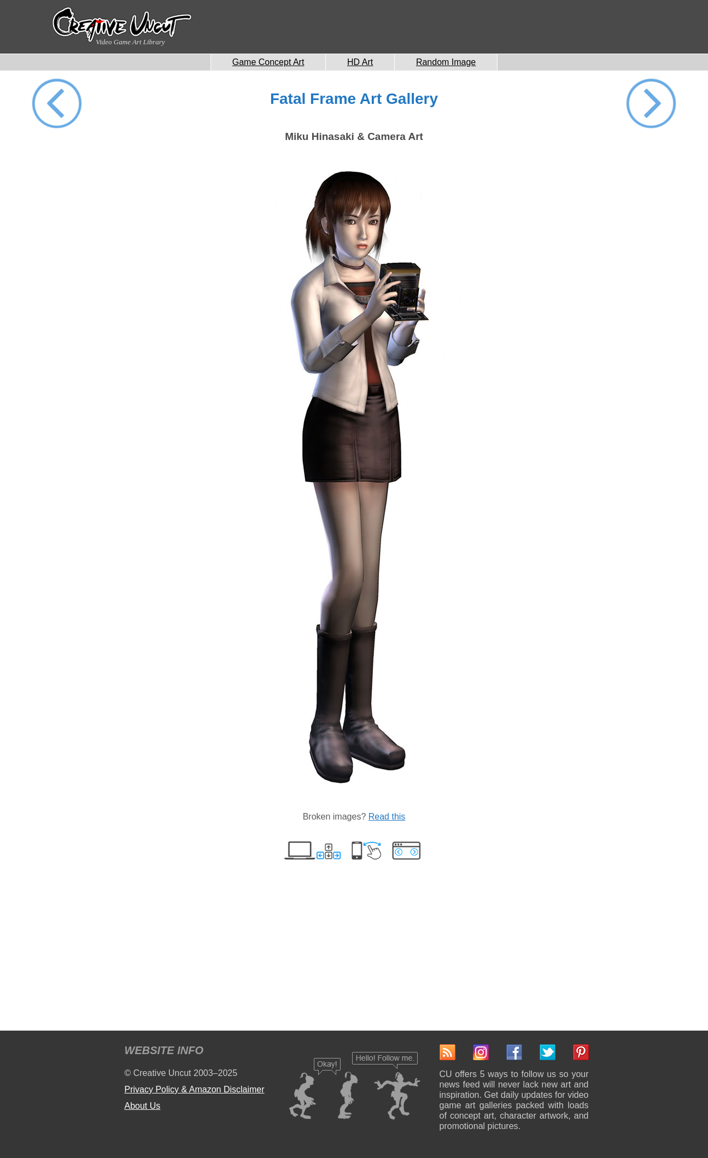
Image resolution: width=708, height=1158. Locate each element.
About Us (143, 1105)
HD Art (360, 62)
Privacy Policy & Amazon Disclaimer (195, 1089)
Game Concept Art (268, 62)
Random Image (446, 62)
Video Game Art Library (130, 42)
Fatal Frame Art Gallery (354, 98)
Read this (387, 816)
